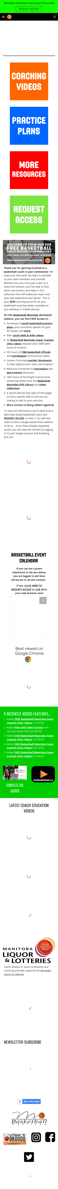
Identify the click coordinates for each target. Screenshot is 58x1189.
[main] (29, 352)
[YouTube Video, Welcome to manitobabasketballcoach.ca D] (29, 36)
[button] (3, 16)
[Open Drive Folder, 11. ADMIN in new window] (43, 600)
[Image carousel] (29, 558)
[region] (29, 6)
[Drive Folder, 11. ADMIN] (29, 618)
